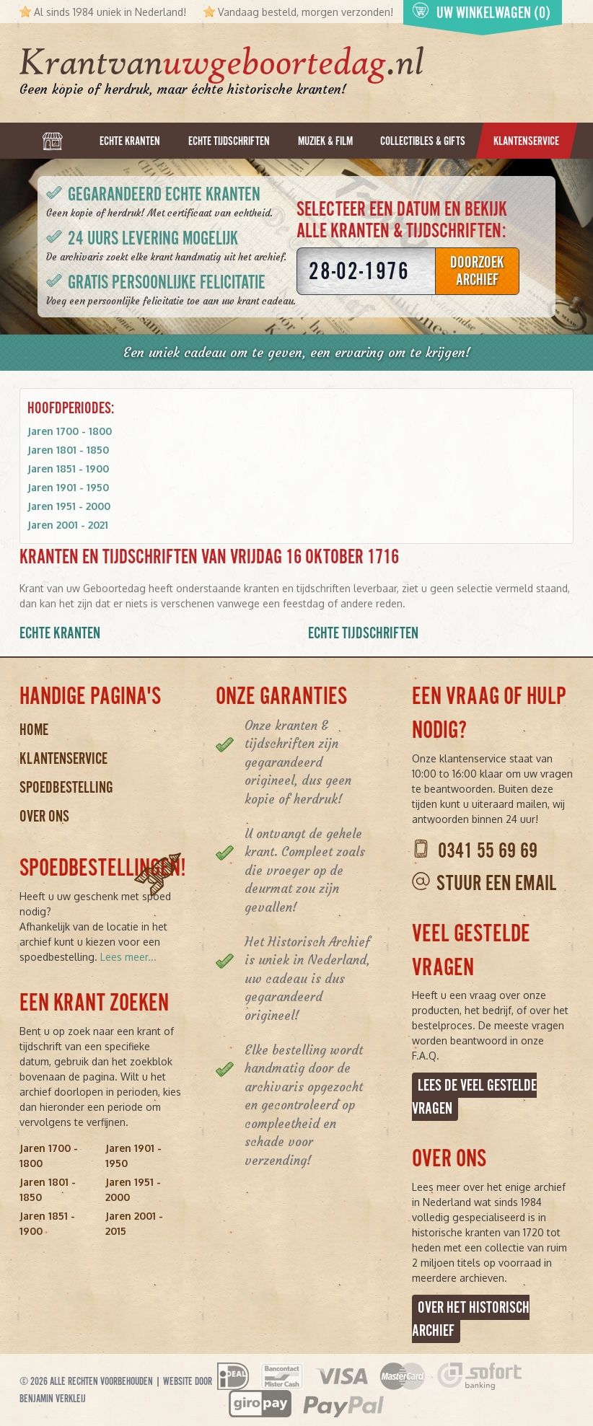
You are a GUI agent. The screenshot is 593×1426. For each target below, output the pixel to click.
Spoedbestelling (66, 787)
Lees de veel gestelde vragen (474, 1096)
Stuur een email (496, 883)
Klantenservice (63, 758)
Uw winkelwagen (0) (481, 11)
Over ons (44, 816)
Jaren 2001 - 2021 (67, 525)
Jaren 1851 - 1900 (68, 468)
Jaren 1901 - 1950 (68, 487)
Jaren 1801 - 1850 (68, 450)
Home (33, 729)
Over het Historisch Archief (471, 1319)
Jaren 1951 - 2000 (68, 506)
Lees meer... (128, 957)
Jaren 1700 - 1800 (69, 431)
